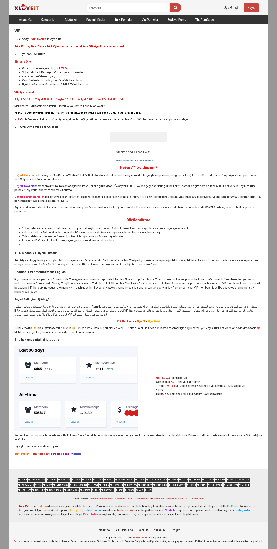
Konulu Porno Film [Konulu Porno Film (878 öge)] (240, 479)
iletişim (175, 530)
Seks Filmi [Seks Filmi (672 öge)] (232, 484)
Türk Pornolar (123, 19)
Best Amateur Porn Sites (123, 499)
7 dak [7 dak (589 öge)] (24, 479)
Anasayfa (25, 19)
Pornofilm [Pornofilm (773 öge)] (146, 484)
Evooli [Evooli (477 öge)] (174, 479)
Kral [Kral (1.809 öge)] (40, 484)
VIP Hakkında (124, 530)
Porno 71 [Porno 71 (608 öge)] (118, 484)
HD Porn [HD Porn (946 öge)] (209, 479)
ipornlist (170, 499)
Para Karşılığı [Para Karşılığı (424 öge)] (80, 484)
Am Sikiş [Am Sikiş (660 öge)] (65, 479)
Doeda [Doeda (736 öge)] (141, 479)
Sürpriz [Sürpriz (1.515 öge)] (87, 490)
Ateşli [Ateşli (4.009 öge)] (78, 479)
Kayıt (251, 8)
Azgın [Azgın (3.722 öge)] (88, 479)
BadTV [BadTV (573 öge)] (110, 479)
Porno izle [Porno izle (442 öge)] (161, 484)
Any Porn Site (181, 499)
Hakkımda (103, 530)
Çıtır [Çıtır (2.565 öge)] (150, 490)
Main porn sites (196, 499)
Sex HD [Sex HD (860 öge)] (246, 484)
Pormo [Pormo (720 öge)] (94, 484)
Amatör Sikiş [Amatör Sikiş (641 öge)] (38, 479)
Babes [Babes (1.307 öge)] (99, 479)
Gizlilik (143, 530)
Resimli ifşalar (95, 19)
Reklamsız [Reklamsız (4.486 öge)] (216, 484)
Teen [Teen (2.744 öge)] (97, 490)
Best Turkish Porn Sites (100, 499)
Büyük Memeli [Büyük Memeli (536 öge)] (126, 479)
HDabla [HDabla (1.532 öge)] (197, 479)
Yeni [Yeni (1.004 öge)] (141, 490)
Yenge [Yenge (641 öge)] (131, 490)
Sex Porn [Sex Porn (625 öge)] (26, 490)
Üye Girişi (231, 8)
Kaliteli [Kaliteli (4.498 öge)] (221, 479)
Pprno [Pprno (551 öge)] (203, 484)
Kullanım (159, 530)
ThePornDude (204, 19)
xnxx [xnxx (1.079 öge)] (121, 490)
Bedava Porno (176, 19)
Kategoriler (48, 19)
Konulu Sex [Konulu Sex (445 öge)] (28, 484)
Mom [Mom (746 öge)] (49, 484)
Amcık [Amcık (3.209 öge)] (53, 479)
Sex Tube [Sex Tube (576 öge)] (40, 490)
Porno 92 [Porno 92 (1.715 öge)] (132, 484)
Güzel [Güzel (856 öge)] (185, 479)
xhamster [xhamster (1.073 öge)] (109, 490)
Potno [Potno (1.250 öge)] (193, 484)
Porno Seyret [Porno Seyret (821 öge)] (178, 484)
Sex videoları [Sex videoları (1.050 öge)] (56, 490)
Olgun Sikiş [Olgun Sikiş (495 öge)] (62, 484)
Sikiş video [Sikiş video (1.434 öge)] (73, 490)
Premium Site (158, 499)
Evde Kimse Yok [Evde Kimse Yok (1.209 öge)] (158, 479)
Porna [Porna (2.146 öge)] (106, 484)
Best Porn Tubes (143, 499)
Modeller (71, 19)
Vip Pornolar (150, 19)
